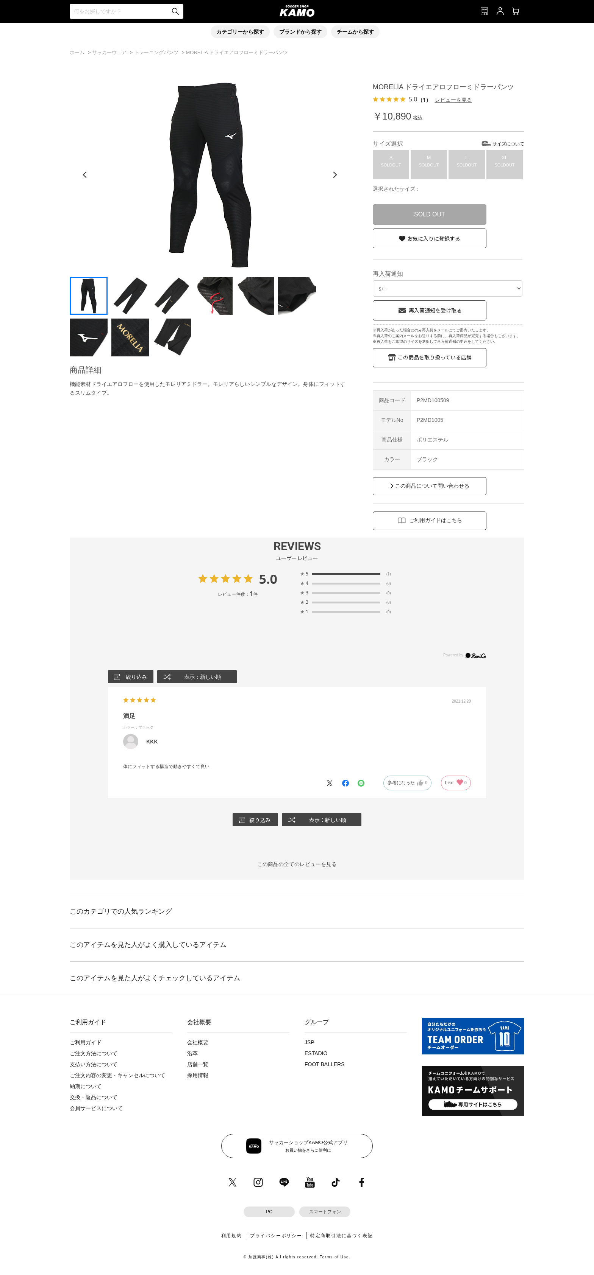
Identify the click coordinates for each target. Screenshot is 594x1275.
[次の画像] (334, 174)
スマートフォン (325, 1211)
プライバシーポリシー (276, 1235)
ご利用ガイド (86, 1042)
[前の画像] (84, 174)
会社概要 (197, 1042)
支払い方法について (93, 1064)
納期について (86, 1086)
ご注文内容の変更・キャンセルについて (117, 1075)
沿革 (192, 1053)
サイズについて (508, 143)
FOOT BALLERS (325, 1064)
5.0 (268, 579)
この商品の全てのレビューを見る (297, 864)
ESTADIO (316, 1053)
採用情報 (197, 1075)
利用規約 (231, 1235)
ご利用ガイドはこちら (435, 520)
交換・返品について (93, 1097)
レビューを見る (453, 99)
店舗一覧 (197, 1064)
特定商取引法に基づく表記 (341, 1235)
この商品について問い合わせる (432, 486)
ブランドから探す (300, 32)
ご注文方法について (93, 1053)
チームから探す (355, 32)
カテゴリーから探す (240, 32)
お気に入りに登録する (433, 238)
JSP (309, 1042)
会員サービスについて (96, 1108)
